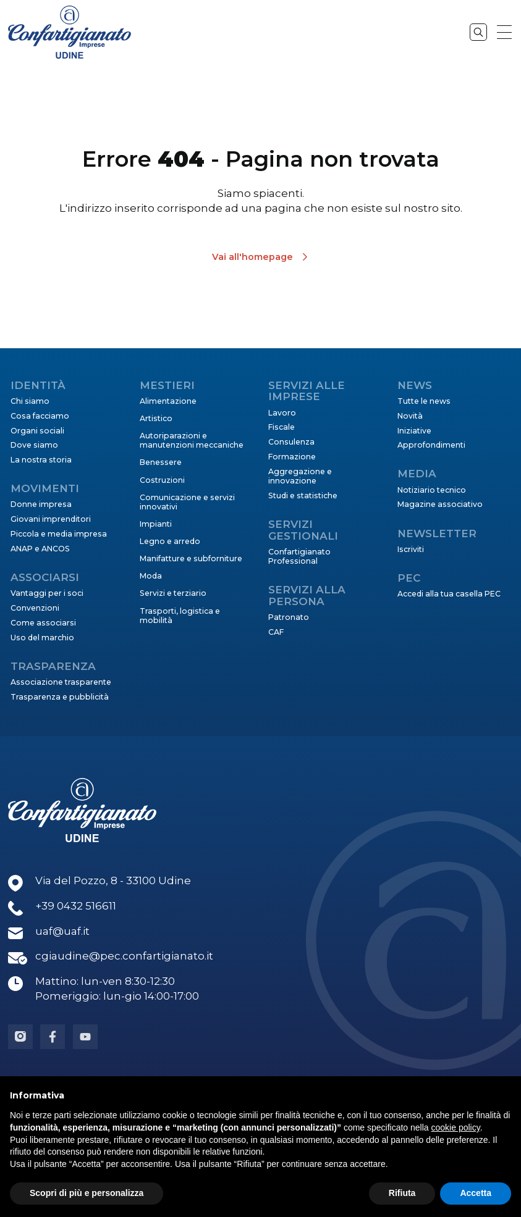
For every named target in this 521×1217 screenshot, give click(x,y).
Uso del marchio (42, 637)
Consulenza (291, 441)
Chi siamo (30, 401)
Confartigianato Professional (299, 556)
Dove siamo (34, 445)
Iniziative (414, 430)
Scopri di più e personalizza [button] (86, 1193)
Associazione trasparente (61, 682)
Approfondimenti (431, 445)
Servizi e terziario (173, 593)
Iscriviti (410, 549)
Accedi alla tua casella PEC (449, 593)
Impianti (156, 524)
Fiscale (281, 427)
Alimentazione (168, 401)
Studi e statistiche (302, 495)
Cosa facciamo (40, 415)
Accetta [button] (475, 1193)
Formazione (292, 456)
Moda (151, 575)
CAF (276, 632)
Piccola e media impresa (59, 533)
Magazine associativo (440, 504)
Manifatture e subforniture (191, 558)
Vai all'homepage (252, 257)
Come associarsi (43, 622)
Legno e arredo (170, 541)
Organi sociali (37, 430)
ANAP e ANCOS (40, 548)
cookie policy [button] (455, 1127)
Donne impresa (41, 504)
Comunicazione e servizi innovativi (187, 502)
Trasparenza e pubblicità (60, 696)
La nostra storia (41, 459)
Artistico (156, 418)
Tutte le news (424, 401)
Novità (410, 415)
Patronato (288, 617)
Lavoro (282, 412)
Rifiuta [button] (402, 1193)
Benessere (161, 462)
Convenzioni (35, 608)
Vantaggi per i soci (47, 593)
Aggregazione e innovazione (300, 476)
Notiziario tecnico (431, 490)
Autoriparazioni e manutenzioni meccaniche (192, 440)
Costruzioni (162, 480)
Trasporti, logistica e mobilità (180, 615)
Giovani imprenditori (51, 519)
